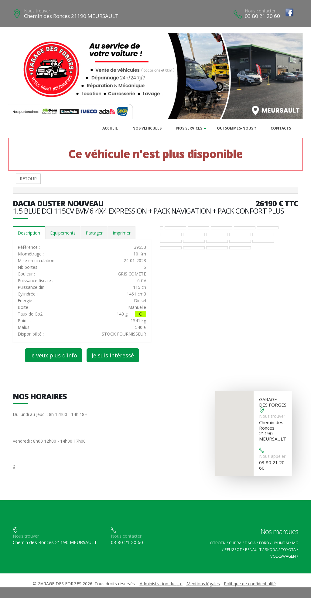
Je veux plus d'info (53, 355)
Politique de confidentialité (250, 583)
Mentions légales (203, 583)
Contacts (281, 128)
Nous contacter (260, 11)
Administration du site (161, 583)
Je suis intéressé (113, 355)
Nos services (189, 128)
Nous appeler (272, 456)
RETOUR (28, 178)
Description (29, 233)
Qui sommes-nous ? (236, 128)
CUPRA (235, 543)
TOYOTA (288, 549)
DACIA (250, 543)
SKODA (271, 549)
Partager (94, 233)
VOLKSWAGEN (283, 556)
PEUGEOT (233, 549)
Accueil (110, 128)
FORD (264, 543)
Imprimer (122, 233)
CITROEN (218, 543)
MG (295, 543)
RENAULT (253, 549)
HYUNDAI (280, 543)
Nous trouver (37, 11)
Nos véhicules (147, 128)
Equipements (63, 233)
